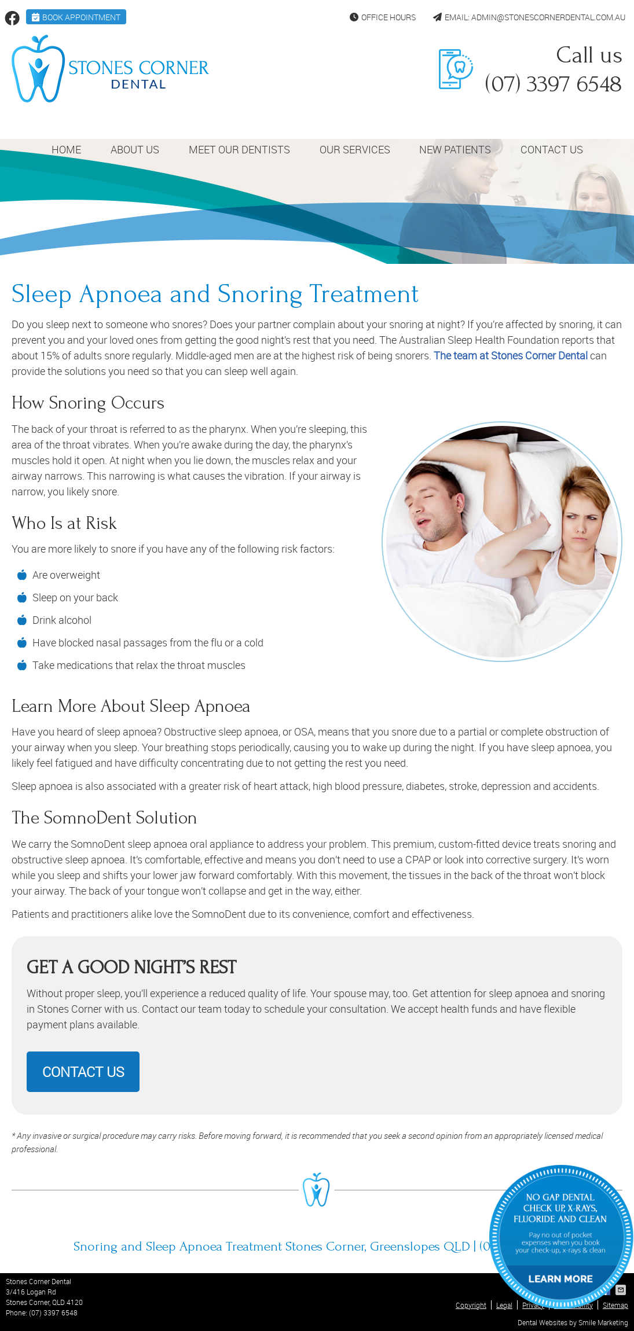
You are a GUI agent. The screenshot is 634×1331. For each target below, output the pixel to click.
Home (66, 149)
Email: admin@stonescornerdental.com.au (529, 17)
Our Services (355, 149)
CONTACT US (83, 1071)
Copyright (471, 1305)
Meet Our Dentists (239, 149)
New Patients (455, 149)
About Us (135, 149)
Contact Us (552, 149)
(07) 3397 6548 (53, 1312)
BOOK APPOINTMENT (76, 17)
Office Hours (383, 17)
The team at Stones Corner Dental (511, 355)
